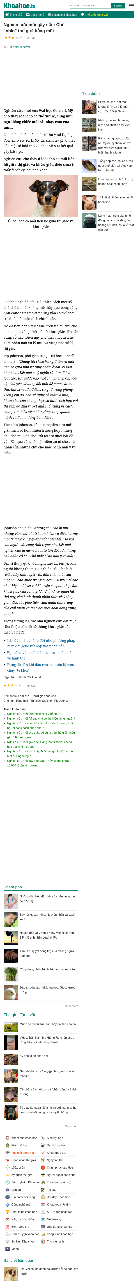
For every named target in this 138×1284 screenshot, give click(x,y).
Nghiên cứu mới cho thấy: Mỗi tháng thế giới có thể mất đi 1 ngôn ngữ (40, 753)
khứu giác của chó (44, 695)
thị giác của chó (41, 700)
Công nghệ (35, 14)
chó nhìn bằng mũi (16, 700)
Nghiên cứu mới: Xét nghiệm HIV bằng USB (35, 713)
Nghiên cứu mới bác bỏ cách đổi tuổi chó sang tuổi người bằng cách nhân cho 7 (40, 725)
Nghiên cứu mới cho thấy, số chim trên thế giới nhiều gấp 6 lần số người (41, 735)
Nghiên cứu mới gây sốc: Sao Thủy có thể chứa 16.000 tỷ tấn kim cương (38, 763)
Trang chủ (13, 14)
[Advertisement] (41, 78)
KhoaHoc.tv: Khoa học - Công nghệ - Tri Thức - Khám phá (23, 5)
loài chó (23, 695)
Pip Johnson (62, 700)
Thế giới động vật (94, 14)
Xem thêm (71, 1005)
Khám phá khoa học (62, 14)
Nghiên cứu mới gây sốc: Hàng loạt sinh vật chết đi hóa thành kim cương (40, 744)
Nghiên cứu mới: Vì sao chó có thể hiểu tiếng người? (41, 718)
